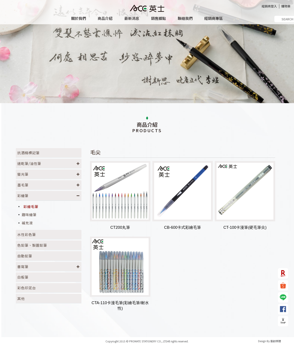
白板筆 (22, 277)
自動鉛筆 (24, 255)
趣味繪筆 (29, 214)
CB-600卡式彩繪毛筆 (182, 227)
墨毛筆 (22, 184)
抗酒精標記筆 (28, 152)
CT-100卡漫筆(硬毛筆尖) (244, 227)
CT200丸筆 (120, 227)
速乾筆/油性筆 (29, 163)
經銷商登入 (269, 6)
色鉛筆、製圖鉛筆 (32, 245)
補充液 (27, 222)
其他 (21, 298)
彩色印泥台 (26, 287)
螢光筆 (22, 174)
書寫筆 (22, 266)
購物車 (285, 6)
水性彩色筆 (26, 234)
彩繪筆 (22, 195)
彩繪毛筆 (30, 206)
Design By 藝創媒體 (269, 341)
